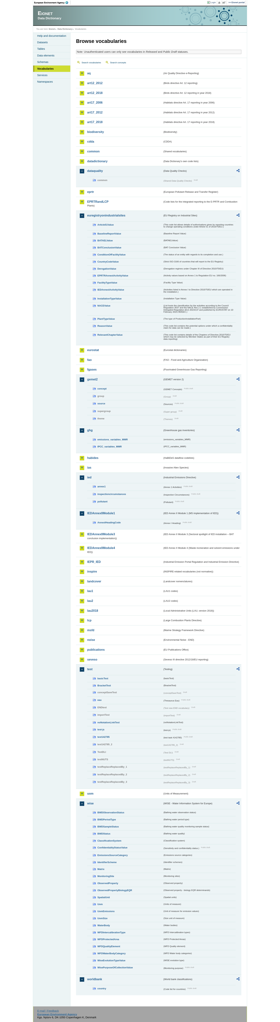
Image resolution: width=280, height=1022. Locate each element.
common (93, 151)
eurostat (93, 350)
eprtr (90, 191)
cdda (90, 141)
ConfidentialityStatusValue (112, 847)
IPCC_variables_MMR (109, 446)
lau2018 (92, 610)
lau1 (90, 591)
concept (102, 388)
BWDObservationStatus (110, 812)
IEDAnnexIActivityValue (110, 289)
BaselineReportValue (109, 233)
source (101, 403)
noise (91, 639)
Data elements (45, 55)
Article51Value (105, 224)
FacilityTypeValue (107, 282)
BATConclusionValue (109, 247)
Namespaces (45, 81)
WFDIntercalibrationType (111, 932)
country (101, 988)
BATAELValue (105, 240)
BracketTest (104, 685)
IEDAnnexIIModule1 (101, 513)
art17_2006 (95, 102)
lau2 (90, 600)
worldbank (94, 979)
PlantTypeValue (106, 318)
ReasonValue (104, 326)
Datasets (42, 42)
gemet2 (92, 379)
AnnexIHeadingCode (109, 522)
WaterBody (103, 925)
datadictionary (97, 161)
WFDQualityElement (108, 946)
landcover (94, 581)
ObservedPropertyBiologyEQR (114, 890)
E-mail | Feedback (48, 1010)
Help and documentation (51, 35)
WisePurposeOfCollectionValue (115, 967)
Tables (41, 48)
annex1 (101, 486)
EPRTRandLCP (98, 201)
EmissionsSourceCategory (112, 855)
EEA (52, 2)
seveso (92, 659)
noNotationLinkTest (108, 722)
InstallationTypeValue (109, 298)
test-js (100, 729)
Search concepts (118, 62)
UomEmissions (106, 911)
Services (42, 75)
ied (89, 477)
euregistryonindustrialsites (106, 215)
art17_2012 (95, 112)
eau (99, 700)
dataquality (95, 170)
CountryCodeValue (108, 261)
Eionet (52, 29)
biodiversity (95, 131)
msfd (90, 630)
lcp (89, 620)
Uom (100, 904)
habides (92, 457)
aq (89, 73)
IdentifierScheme (107, 862)
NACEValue (103, 305)
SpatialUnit (103, 897)
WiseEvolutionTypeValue (111, 960)
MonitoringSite (105, 876)
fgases (92, 369)
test (89, 669)
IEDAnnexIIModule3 (101, 534)
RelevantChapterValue (110, 334)
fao (89, 359)
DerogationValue (106, 268)
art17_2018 (95, 122)
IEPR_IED (94, 561)
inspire (92, 571)
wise (90, 803)
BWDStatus (103, 833)
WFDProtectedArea (108, 939)
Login (213, 2)
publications (96, 649)
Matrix (100, 869)
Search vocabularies (91, 62)
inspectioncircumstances (111, 494)
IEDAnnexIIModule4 (101, 548)
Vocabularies (45, 68)
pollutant (102, 501)
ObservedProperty (107, 883)
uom (90, 793)
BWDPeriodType (106, 819)
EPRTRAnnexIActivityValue (112, 275)
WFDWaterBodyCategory (111, 953)
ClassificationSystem (109, 840)
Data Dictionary (64, 29)
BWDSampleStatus (108, 826)
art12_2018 (95, 92)
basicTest (102, 678)
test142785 (103, 737)
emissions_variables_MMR (112, 439)
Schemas (42, 62)
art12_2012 (95, 83)
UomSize (102, 918)
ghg (90, 430)
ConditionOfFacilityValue (111, 254)
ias (89, 467)
